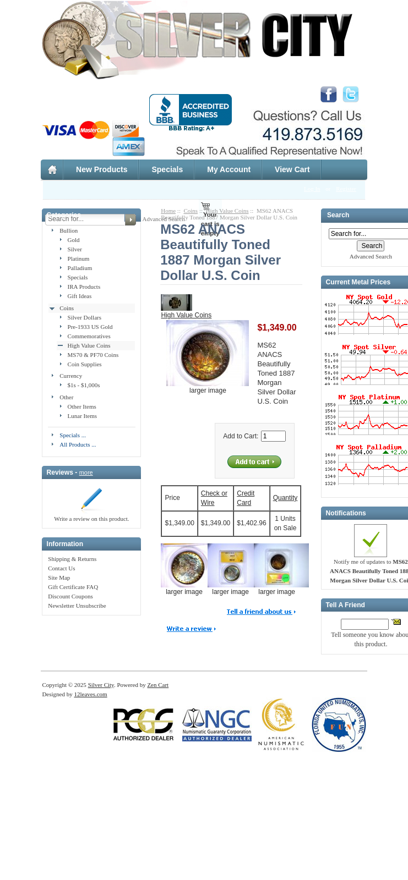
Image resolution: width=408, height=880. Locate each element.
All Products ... (77, 444)
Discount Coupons (70, 596)
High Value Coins (89, 345)
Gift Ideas (80, 296)
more (86, 472)
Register (346, 188)
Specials (167, 169)
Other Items (82, 406)
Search (338, 215)
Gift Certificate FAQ (73, 587)
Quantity (285, 498)
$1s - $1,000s (84, 385)
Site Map (59, 577)
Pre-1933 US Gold (90, 326)
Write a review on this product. (91, 515)
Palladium (80, 268)
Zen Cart (157, 684)
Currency (70, 375)
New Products (101, 169)
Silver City (101, 684)
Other (66, 397)
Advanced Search (371, 256)
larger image (188, 588)
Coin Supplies (85, 364)
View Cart (292, 169)
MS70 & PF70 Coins (93, 354)
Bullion (68, 230)
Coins (66, 308)
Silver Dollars (84, 317)
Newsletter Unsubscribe (77, 605)
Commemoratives (89, 336)
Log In (312, 188)
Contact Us (61, 568)
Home (168, 210)
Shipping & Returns (72, 559)
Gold (74, 240)
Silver (75, 249)
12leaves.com (90, 694)
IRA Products (84, 286)
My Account (229, 169)
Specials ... (72, 435)
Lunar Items (82, 416)
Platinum (79, 258)
